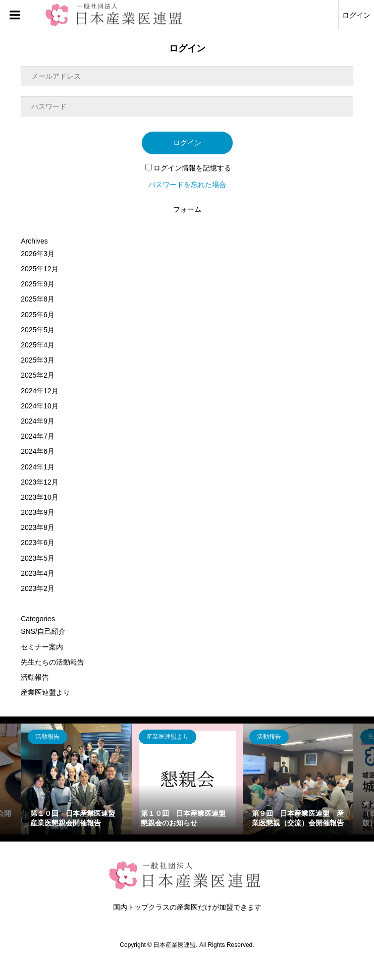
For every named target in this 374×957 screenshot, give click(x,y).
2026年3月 (38, 254)
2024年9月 (38, 421)
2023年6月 (38, 543)
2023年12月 (40, 482)
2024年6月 (38, 451)
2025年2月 (38, 375)
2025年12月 (40, 269)
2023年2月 (38, 588)
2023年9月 (38, 512)
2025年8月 (38, 299)
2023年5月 (38, 558)
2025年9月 (38, 284)
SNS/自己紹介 (43, 631)
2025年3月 (38, 360)
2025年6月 (38, 315)
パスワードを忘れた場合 (187, 185)
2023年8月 (38, 527)
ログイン (356, 15)
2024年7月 (38, 436)
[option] (76, 779)
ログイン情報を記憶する (188, 168)
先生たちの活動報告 (52, 662)
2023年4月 (38, 573)
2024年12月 (40, 391)
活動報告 (35, 677)
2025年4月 (38, 345)
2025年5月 (38, 330)
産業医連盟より (45, 692)
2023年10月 (40, 497)
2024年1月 (38, 467)
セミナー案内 (42, 647)
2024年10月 (40, 406)
